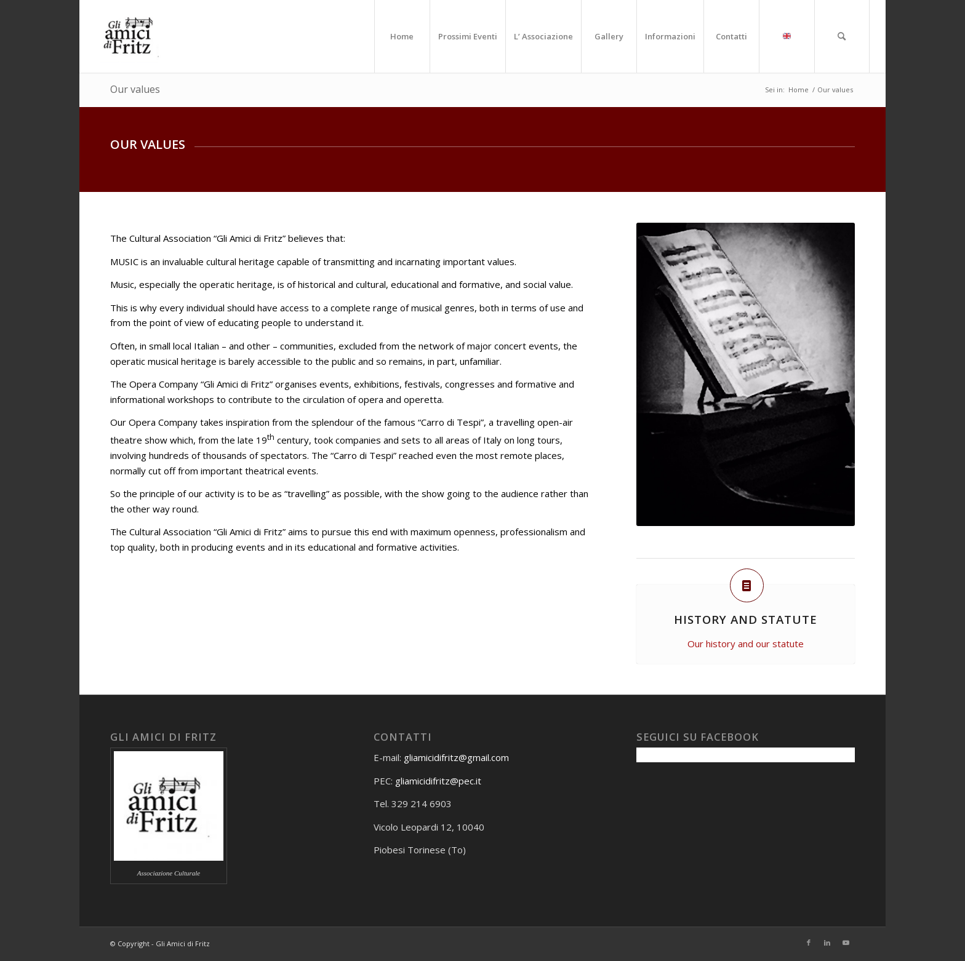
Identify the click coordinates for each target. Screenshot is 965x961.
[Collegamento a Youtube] (845, 942)
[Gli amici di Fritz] (131, 36)
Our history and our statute (745, 643)
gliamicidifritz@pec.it (438, 781)
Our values (135, 89)
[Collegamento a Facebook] (808, 942)
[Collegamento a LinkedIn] (827, 942)
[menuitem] (402, 36)
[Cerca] (842, 36)
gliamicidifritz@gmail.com (456, 757)
